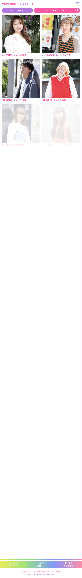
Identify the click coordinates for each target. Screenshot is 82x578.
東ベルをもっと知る (68, 564)
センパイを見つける (55, 10)
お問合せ (57, 571)
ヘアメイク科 (63, 55)
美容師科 (7, 55)
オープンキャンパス (13, 564)
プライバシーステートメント (42, 571)
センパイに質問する (41, 564)
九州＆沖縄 (20, 55)
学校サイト (25, 571)
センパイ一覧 (17, 10)
